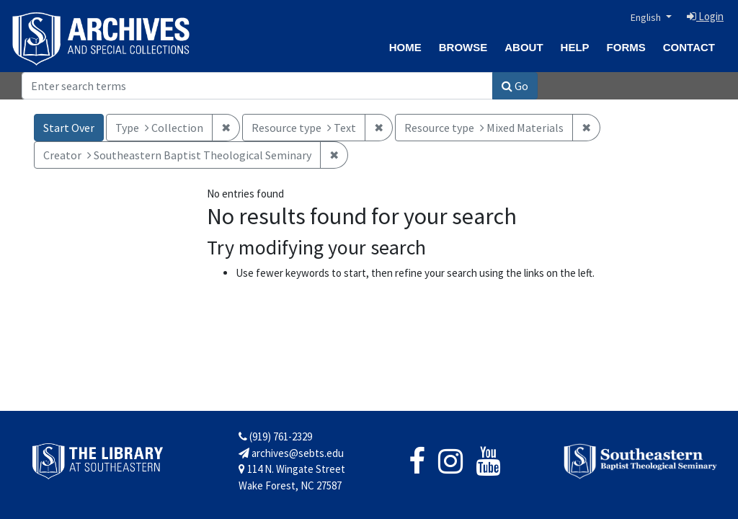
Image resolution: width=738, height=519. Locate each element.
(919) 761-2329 (275, 436)
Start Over (68, 127)
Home (405, 47)
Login (705, 16)
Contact (689, 47)
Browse (463, 47)
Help (575, 47)
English (647, 17)
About (523, 47)
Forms (626, 47)
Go (515, 86)
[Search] (257, 85)
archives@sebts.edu (291, 453)
